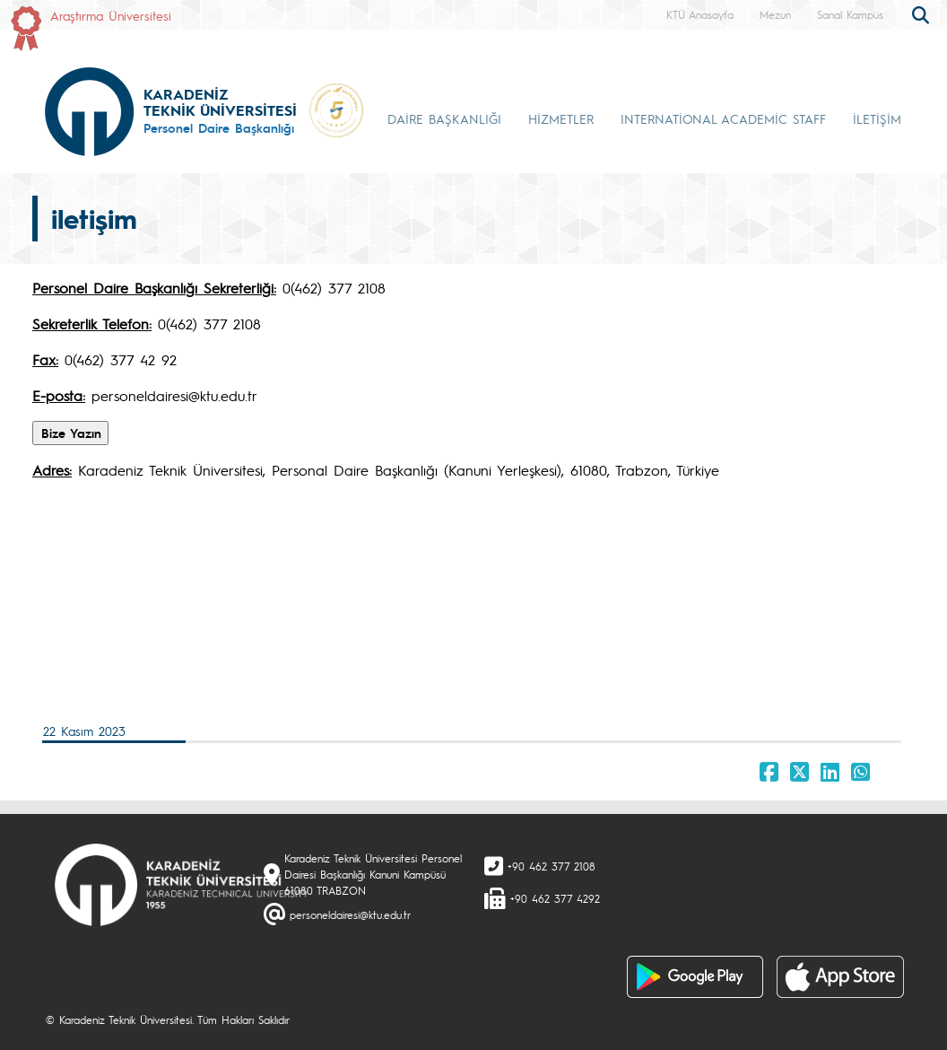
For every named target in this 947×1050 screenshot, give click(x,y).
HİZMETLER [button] (561, 118)
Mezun (775, 14)
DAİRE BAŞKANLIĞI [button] (444, 118)
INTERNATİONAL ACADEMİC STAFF (723, 118)
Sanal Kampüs (850, 14)
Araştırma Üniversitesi (110, 15)
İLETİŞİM (877, 118)
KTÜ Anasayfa (700, 14)
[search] (922, 13)
